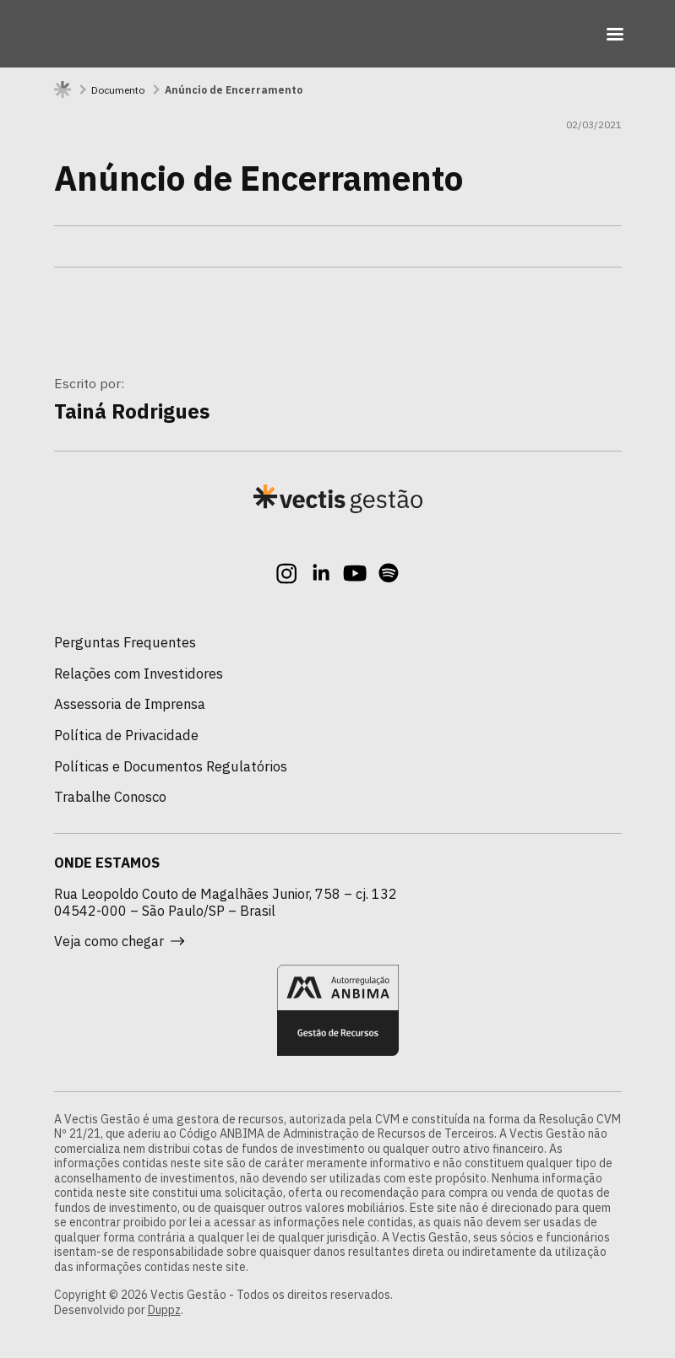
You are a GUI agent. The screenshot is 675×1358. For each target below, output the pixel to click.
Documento (117, 90)
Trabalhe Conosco (110, 796)
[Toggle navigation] (615, 33)
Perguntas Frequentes (125, 642)
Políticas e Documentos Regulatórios (170, 766)
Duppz (164, 1309)
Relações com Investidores (138, 673)
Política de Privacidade (126, 735)
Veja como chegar (119, 941)
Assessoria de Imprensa (129, 704)
